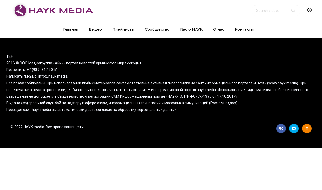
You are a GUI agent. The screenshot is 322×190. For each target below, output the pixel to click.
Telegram (294, 128)
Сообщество (157, 29)
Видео (95, 29)
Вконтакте (281, 128)
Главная (70, 29)
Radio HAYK (191, 29)
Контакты (244, 29)
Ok (307, 128)
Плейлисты (123, 29)
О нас (218, 29)
